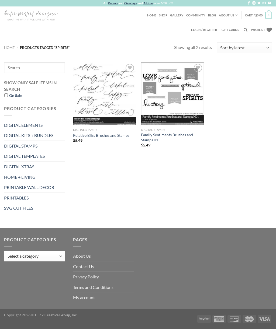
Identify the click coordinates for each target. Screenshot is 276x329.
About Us (228, 15)
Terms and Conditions (93, 287)
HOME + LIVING (20, 177)
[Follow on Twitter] (259, 3)
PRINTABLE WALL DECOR (29, 187)
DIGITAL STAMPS (20, 145)
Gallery (177, 15)
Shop (163, 15)
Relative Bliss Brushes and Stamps (101, 135)
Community (195, 15)
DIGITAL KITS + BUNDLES (28, 135)
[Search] (245, 30)
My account (84, 297)
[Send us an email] (264, 3)
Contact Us (83, 266)
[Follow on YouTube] (269, 3)
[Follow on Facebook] (248, 3)
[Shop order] (244, 48)
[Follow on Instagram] (254, 3)
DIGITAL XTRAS (19, 166)
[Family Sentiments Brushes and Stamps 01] (172, 93)
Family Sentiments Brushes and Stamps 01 (167, 137)
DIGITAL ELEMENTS (23, 125)
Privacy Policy (86, 276)
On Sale (15, 95)
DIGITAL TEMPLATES (24, 156)
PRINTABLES (16, 197)
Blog (212, 15)
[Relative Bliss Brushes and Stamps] (104, 93)
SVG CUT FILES (18, 208)
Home (151, 15)
